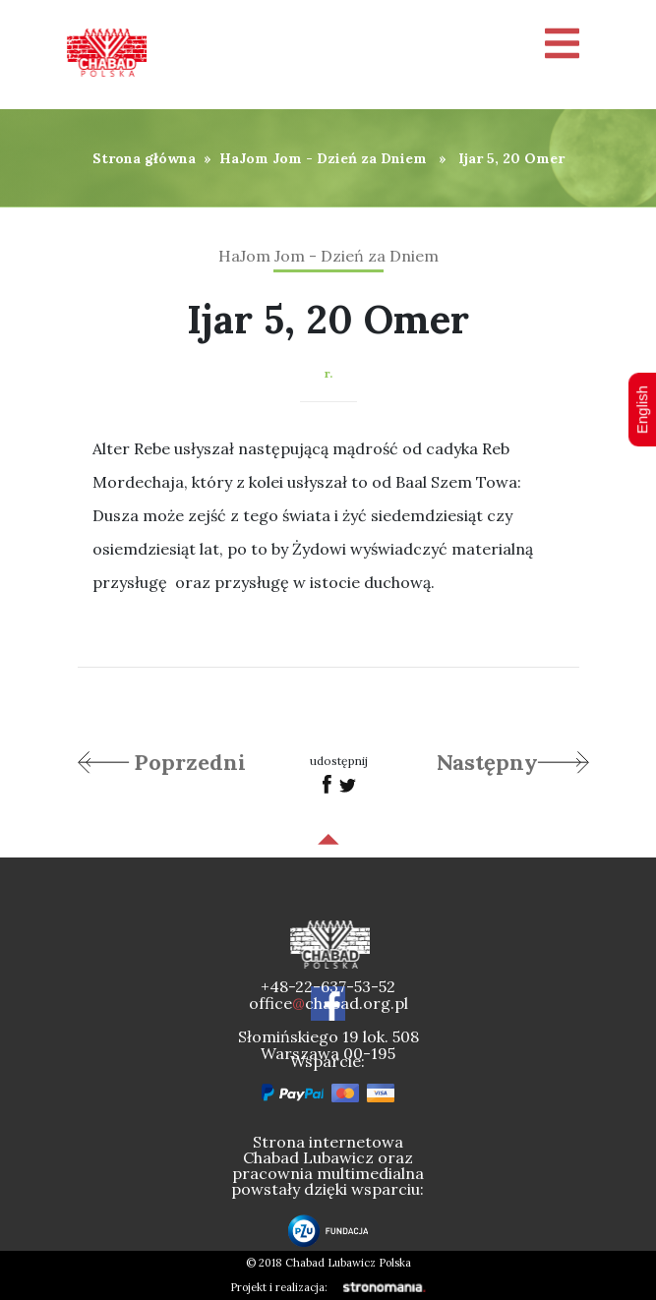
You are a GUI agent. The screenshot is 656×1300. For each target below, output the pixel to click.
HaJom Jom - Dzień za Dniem (323, 158)
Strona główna (144, 158)
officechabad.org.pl (328, 1003)
